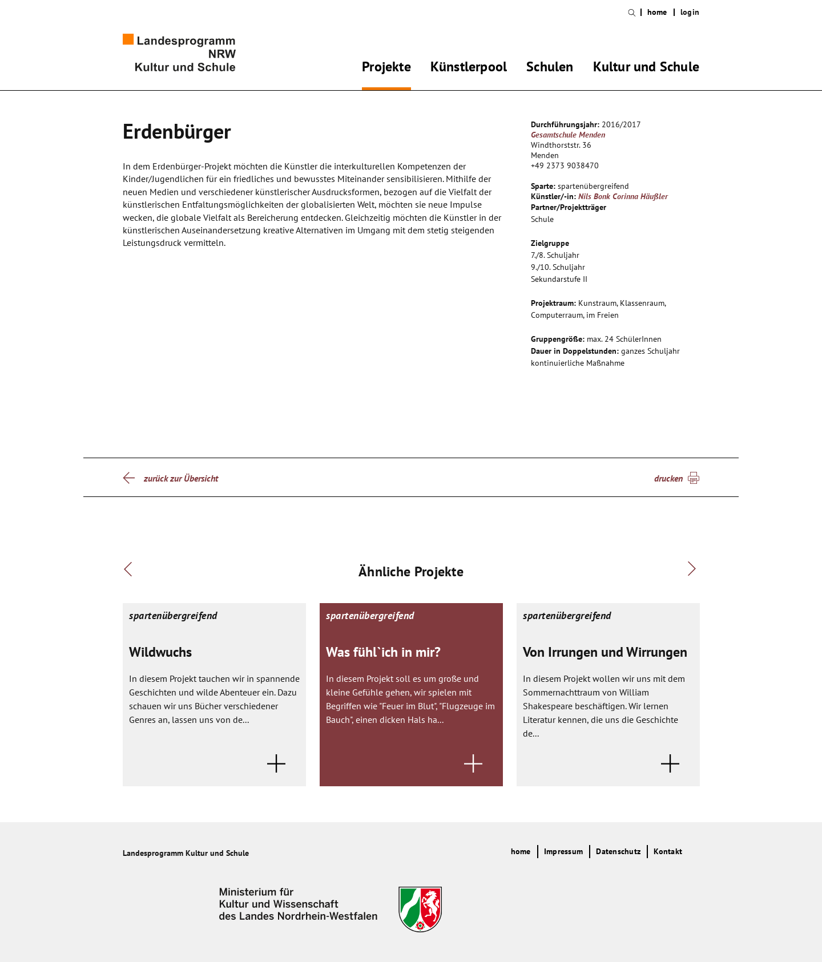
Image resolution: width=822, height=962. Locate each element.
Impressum (563, 851)
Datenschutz (618, 851)
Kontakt (668, 851)
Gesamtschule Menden (568, 135)
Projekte (386, 68)
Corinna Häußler (640, 196)
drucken (668, 478)
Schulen (549, 68)
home (657, 12)
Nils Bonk (594, 196)
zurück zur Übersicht (181, 478)
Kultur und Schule (646, 68)
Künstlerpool (468, 68)
